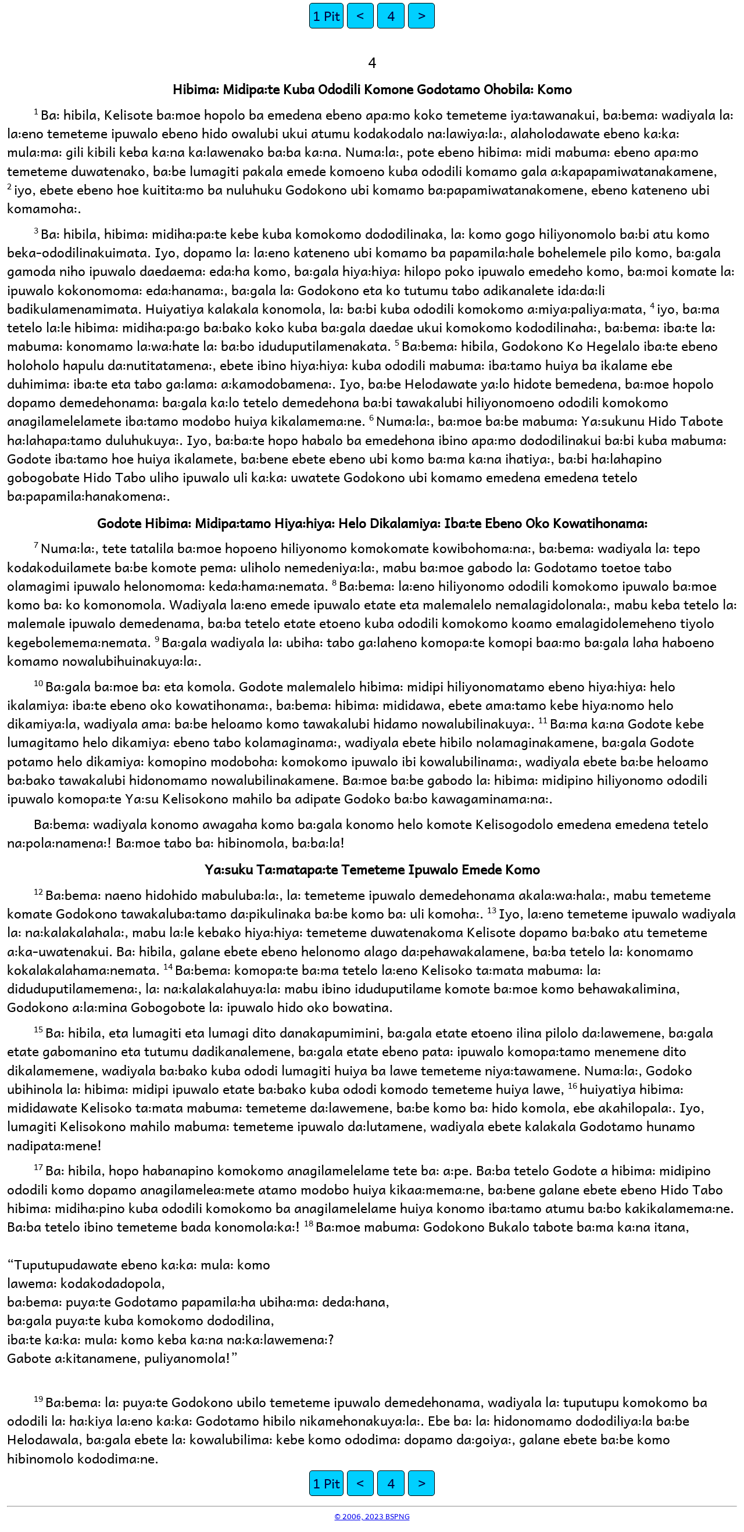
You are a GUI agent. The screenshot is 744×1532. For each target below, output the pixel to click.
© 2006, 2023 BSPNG (372, 1516)
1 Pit (326, 15)
